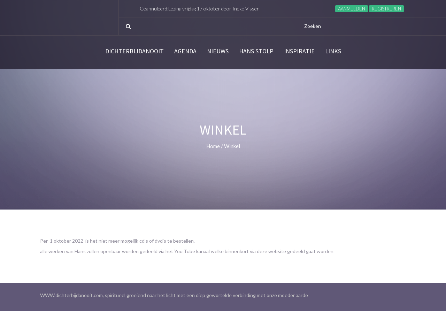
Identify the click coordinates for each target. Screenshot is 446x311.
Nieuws (218, 51)
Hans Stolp (256, 51)
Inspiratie (299, 51)
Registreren (386, 9)
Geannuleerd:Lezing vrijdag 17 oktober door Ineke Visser (199, 9)
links (333, 51)
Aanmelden (351, 9)
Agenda (185, 51)
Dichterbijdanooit (134, 51)
